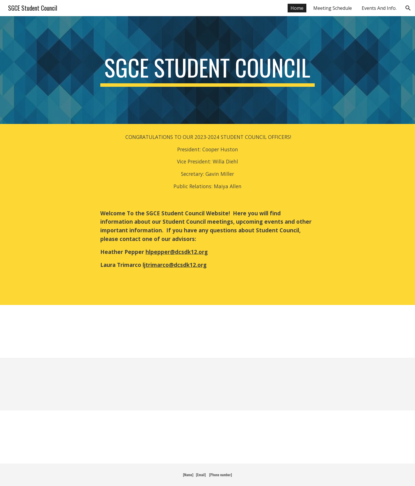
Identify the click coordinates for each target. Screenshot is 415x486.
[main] (207, 70)
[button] (408, 8)
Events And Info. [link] (379, 8)
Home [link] (296, 8)
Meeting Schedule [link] (332, 8)
